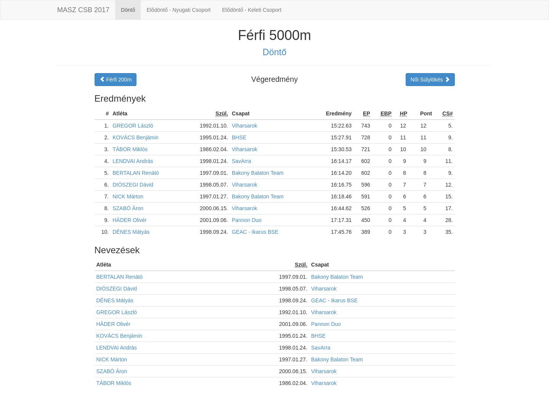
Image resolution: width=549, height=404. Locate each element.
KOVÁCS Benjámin (135, 137)
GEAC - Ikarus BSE (255, 232)
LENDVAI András (132, 161)
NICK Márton (127, 196)
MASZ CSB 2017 (83, 10)
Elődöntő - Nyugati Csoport (178, 10)
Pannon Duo (247, 220)
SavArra (241, 161)
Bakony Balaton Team (258, 173)
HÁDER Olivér (129, 220)
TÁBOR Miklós (130, 149)
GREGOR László (132, 126)
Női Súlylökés (430, 80)
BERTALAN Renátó (135, 173)
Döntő (128, 10)
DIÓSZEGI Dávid (132, 185)
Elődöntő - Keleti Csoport (252, 10)
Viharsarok (244, 126)
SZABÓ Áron (127, 208)
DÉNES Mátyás (130, 232)
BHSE (239, 137)
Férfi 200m (116, 80)
